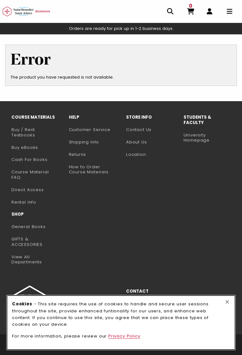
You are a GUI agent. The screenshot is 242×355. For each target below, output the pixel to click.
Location (136, 154)
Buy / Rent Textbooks (23, 132)
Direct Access (27, 190)
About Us (136, 142)
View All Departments (26, 259)
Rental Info (23, 202)
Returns (77, 154)
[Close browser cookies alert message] (227, 302)
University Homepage (210, 137)
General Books (28, 227)
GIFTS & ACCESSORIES (27, 241)
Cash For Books (29, 160)
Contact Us (138, 130)
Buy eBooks (37, 147)
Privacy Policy (124, 336)
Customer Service (90, 130)
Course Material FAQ (30, 174)
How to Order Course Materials (89, 169)
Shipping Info (84, 142)
